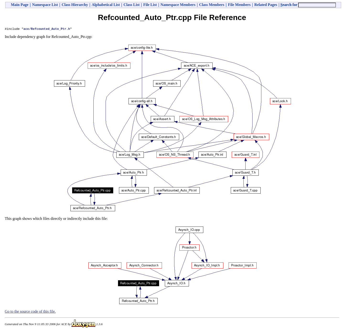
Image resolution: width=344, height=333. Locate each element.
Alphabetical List (106, 5)
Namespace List (45, 5)
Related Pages (265, 5)
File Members (239, 5)
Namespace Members (178, 5)
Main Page (19, 5)
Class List (132, 5)
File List (150, 5)
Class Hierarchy (75, 5)
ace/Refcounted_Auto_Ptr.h (46, 29)
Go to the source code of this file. (30, 312)
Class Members (211, 5)
